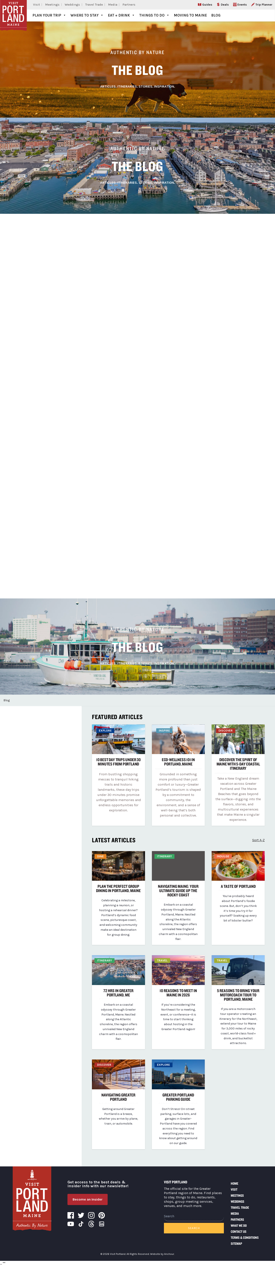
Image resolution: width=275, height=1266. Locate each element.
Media (112, 4)
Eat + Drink (121, 15)
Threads (91, 1224)
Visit (36, 4)
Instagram (91, 1215)
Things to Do (154, 15)
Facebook (70, 1215)
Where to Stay (87, 15)
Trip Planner (263, 4)
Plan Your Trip (49, 15)
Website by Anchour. (162, 1253)
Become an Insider (87, 1199)
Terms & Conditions (245, 1238)
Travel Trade (94, 4)
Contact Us (238, 1232)
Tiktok (81, 1224)
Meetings (52, 4)
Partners (128, 4)
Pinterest (101, 1215)
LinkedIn (101, 1224)
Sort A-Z (258, 840)
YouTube (70, 1224)
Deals (225, 4)
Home (234, 1183)
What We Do (239, 1225)
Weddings (72, 4)
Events (242, 4)
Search (194, 1228)
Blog (215, 15)
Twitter (81, 1215)
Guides (207, 4)
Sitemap (236, 1244)
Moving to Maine (190, 15)
